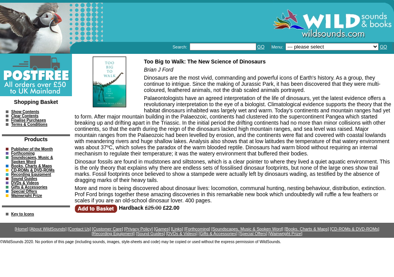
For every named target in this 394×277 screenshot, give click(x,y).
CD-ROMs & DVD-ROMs (33, 170)
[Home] (21, 229)
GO (261, 47)
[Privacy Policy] (138, 229)
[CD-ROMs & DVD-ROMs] (354, 229)
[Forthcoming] (197, 229)
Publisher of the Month (32, 149)
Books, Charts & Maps (31, 166)
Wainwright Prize (26, 196)
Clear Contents (24, 116)
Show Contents (25, 112)
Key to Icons (22, 214)
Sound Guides (24, 179)
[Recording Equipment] (113, 233)
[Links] (177, 229)
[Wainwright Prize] (285, 233)
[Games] (162, 229)
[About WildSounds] (48, 229)
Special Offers (24, 191)
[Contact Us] (79, 229)
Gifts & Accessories (29, 187)
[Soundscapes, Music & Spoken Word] (247, 229)
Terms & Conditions (29, 124)
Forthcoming (23, 153)
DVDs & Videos (25, 183)
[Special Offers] (253, 233)
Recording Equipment (31, 174)
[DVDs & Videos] (182, 233)
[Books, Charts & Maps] (306, 229)
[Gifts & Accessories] (218, 233)
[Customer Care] (107, 229)
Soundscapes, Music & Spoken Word (32, 159)
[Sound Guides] (150, 233)
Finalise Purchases (28, 120)
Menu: (277, 47)
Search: (180, 47)
